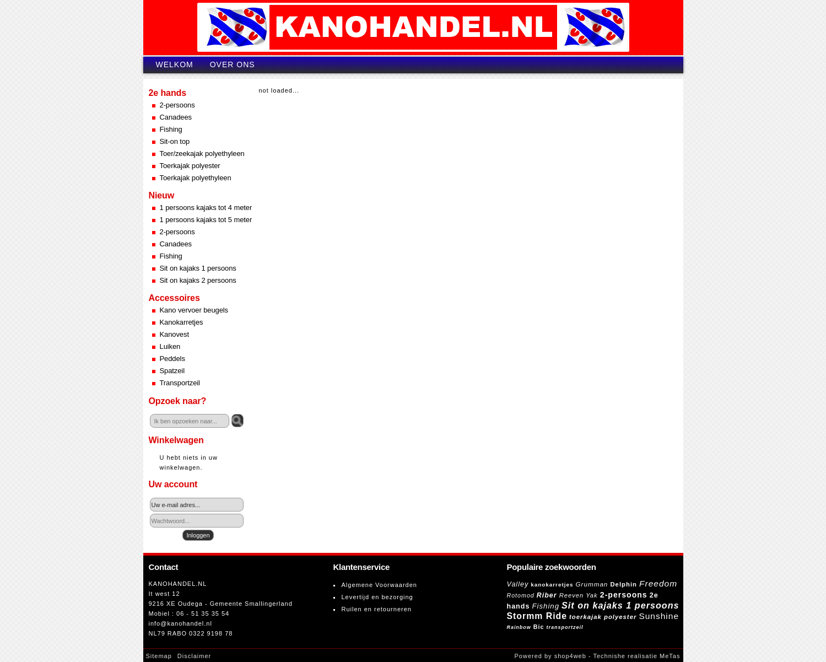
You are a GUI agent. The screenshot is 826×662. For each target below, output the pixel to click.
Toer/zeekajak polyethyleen (202, 153)
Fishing (171, 129)
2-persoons (177, 105)
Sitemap (159, 656)
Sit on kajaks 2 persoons (198, 280)
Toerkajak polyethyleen (195, 178)
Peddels (172, 358)
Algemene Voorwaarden (379, 585)
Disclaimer (194, 656)
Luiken (170, 346)
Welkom (174, 64)
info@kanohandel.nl (180, 623)
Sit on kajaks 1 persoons (198, 268)
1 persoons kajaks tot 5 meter (206, 220)
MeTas (670, 656)
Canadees (176, 117)
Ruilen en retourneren (377, 609)
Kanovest (174, 334)
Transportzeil (180, 383)
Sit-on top (175, 141)
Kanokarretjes (181, 322)
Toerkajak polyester (190, 166)
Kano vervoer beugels (194, 310)
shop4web (570, 656)
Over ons (232, 64)
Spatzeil (172, 371)
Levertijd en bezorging (377, 597)
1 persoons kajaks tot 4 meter (206, 207)
